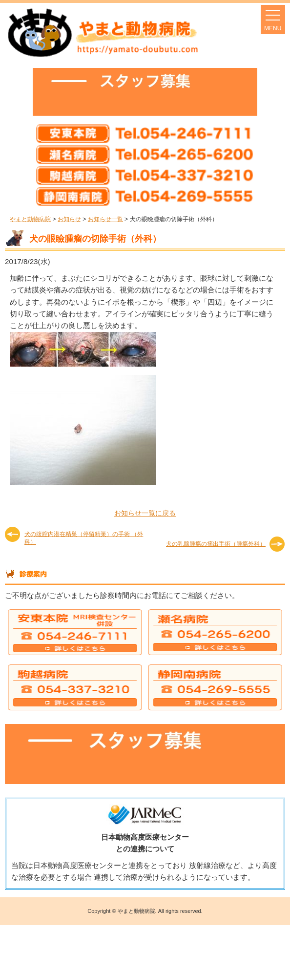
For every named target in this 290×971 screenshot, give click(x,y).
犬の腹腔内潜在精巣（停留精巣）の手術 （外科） (83, 538)
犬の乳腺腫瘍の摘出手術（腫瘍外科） (216, 543)
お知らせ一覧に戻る (145, 513)
